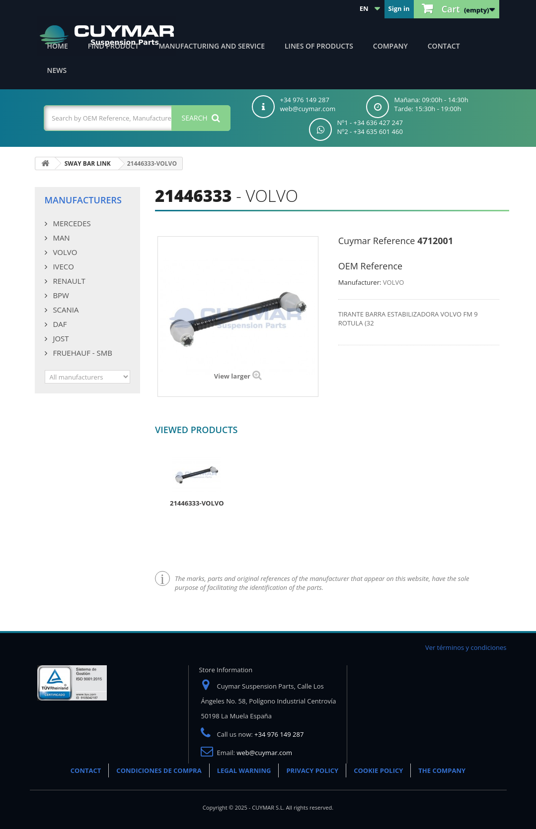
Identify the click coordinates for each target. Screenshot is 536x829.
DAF (59, 324)
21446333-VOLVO (197, 503)
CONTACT (86, 770)
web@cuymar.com (264, 752)
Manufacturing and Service (211, 46)
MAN (60, 238)
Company (390, 46)
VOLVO (64, 252)
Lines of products (319, 46)
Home (57, 46)
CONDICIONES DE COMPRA (158, 770)
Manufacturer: (360, 282)
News (57, 70)
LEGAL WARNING (244, 770)
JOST (60, 338)
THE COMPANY (441, 770)
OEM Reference (370, 265)
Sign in (399, 8)
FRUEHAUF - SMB (81, 353)
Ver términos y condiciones (466, 647)
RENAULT (68, 281)
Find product (113, 46)
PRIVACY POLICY (312, 770)
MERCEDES (71, 223)
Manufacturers (83, 200)
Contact (444, 46)
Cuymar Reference (376, 240)
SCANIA (65, 310)
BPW (60, 295)
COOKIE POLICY (378, 770)
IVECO (62, 266)
